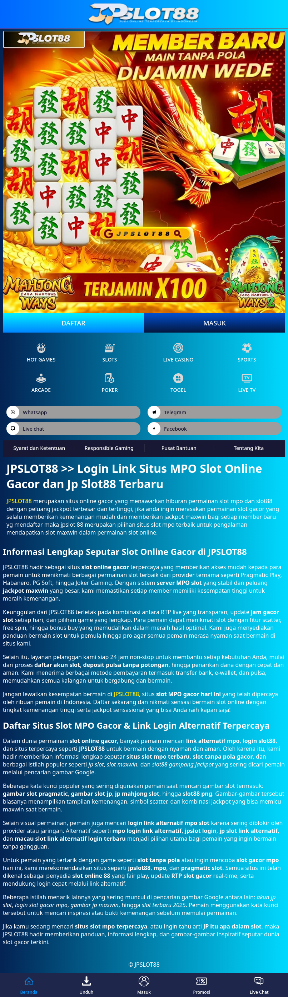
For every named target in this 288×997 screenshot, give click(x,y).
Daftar (73, 323)
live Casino (178, 353)
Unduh (86, 985)
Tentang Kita (249, 448)
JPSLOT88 (19, 501)
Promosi (201, 985)
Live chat (25, 428)
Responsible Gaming (109, 448)
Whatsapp (26, 412)
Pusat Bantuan (179, 448)
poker (109, 383)
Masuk (214, 323)
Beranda (28, 985)
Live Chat (259, 985)
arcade (41, 383)
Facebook (167, 428)
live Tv (247, 383)
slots (109, 353)
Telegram (167, 412)
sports (247, 353)
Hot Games (41, 353)
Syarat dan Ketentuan (39, 448)
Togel (178, 383)
